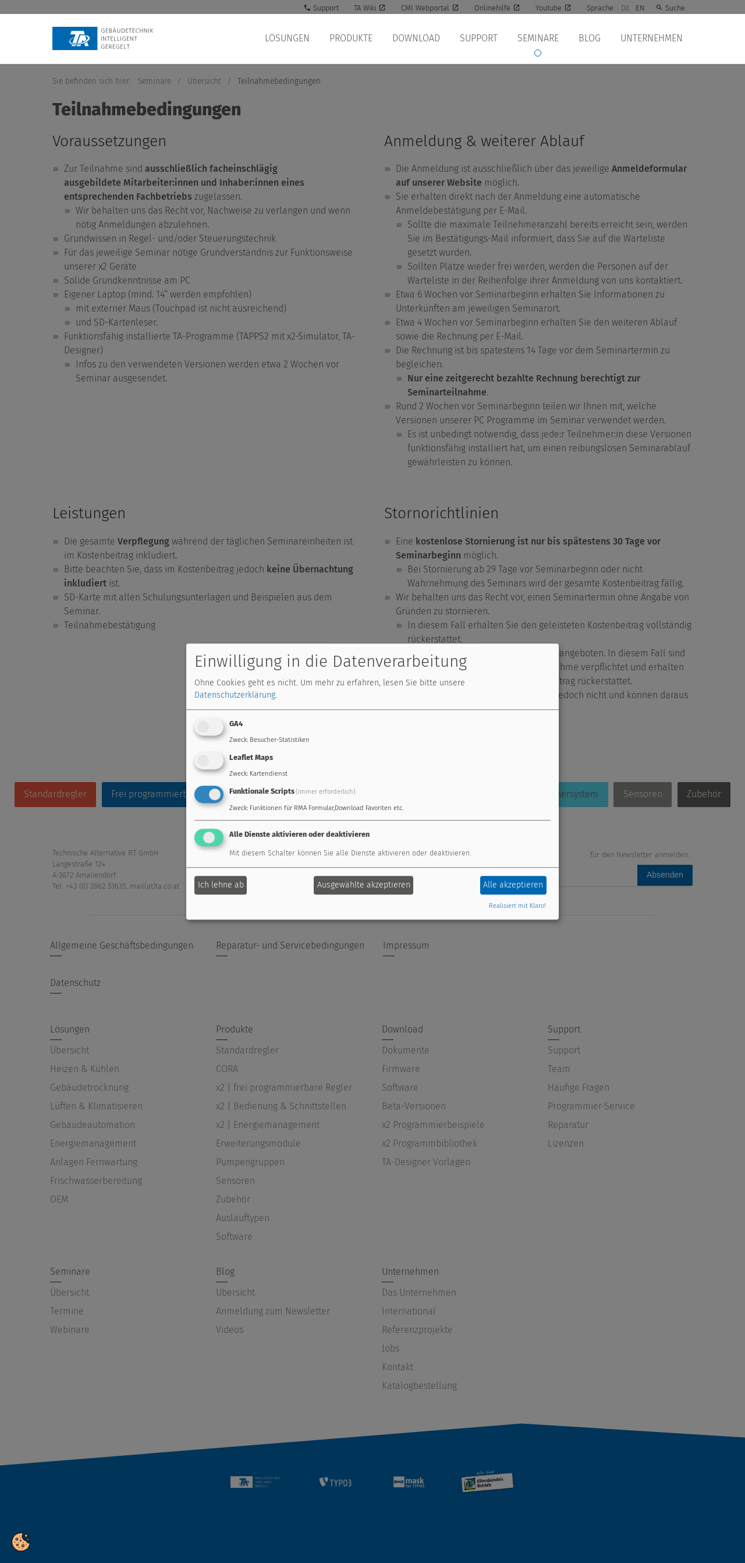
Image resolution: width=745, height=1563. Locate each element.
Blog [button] (591, 38)
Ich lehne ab (221, 885)
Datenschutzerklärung (234, 696)
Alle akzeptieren (513, 885)
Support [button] (483, 38)
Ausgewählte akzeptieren (363, 885)
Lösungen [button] (294, 38)
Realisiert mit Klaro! (517, 906)
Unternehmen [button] (652, 38)
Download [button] (421, 38)
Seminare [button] (541, 38)
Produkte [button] (357, 38)
